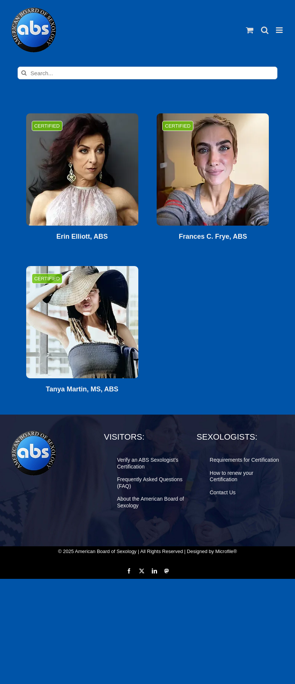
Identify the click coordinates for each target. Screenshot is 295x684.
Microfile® (226, 551)
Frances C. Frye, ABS (213, 236)
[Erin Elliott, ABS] (82, 169)
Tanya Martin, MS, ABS (82, 389)
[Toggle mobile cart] (249, 30)
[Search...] (148, 73)
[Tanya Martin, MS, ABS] (82, 322)
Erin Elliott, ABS (82, 236)
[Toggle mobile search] (264, 30)
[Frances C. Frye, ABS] (213, 169)
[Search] (24, 73)
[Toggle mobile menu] (280, 30)
